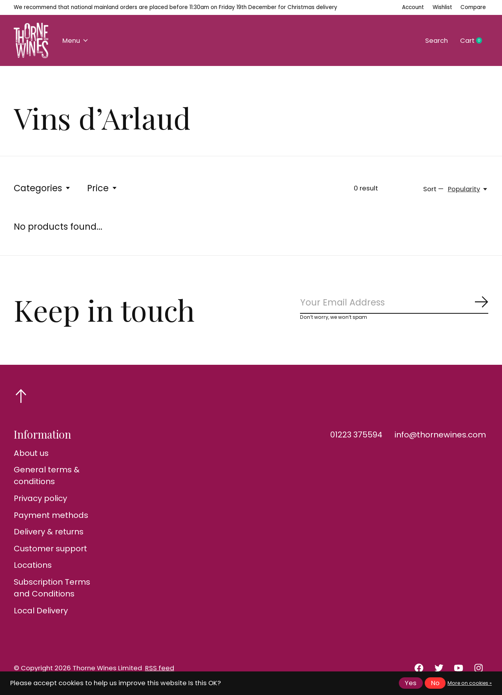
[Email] (394, 302)
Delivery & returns (49, 531)
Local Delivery (41, 610)
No (435, 683)
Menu (75, 40)
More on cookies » (469, 683)
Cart (474, 41)
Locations (33, 565)
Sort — (433, 189)
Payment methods (51, 515)
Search (436, 40)
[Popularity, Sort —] (468, 189)
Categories (42, 188)
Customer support (50, 548)
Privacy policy (40, 498)
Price (102, 188)
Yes (411, 683)
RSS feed (159, 668)
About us (31, 453)
